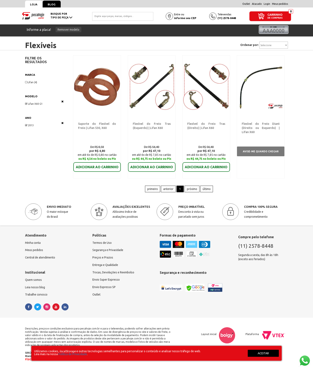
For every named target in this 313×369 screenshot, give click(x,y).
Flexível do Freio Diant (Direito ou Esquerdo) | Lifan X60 (260, 128)
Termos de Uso (102, 243)
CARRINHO (275, 14)
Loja (33, 4)
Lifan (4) (31, 82)
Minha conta (33, 243)
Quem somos (33, 280)
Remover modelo (68, 29)
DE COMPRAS (275, 18)
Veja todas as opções (62, 101)
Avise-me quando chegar (261, 151)
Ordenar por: (249, 44)
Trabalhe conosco (36, 295)
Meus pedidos (280, 3)
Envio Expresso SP (104, 288)
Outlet (246, 3)
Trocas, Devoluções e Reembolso (113, 273)
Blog (52, 4)
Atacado (257, 3)
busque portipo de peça (61, 15)
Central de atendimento (40, 258)
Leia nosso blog (35, 288)
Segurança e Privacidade (108, 250)
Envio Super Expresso (106, 280)
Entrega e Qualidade (105, 265)
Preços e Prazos (102, 258)
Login (267, 3)
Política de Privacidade (72, 354)
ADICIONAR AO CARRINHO (97, 164)
